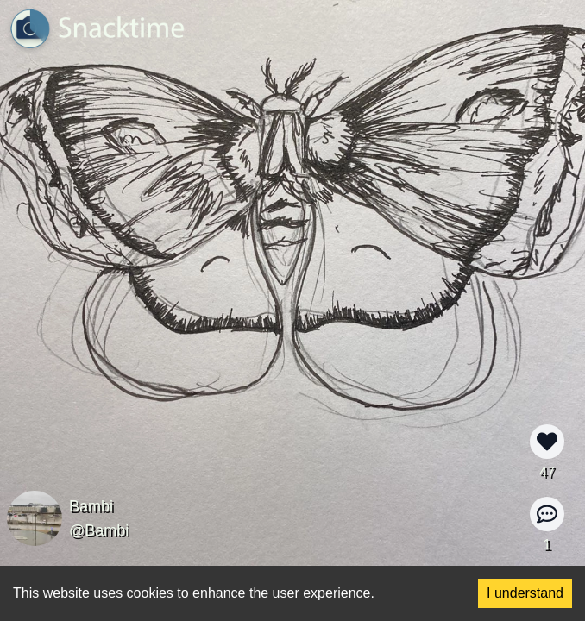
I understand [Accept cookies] (525, 593)
